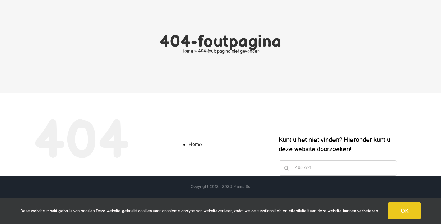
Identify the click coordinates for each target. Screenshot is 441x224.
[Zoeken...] (338, 168)
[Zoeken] (286, 168)
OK (404, 210)
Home (187, 51)
